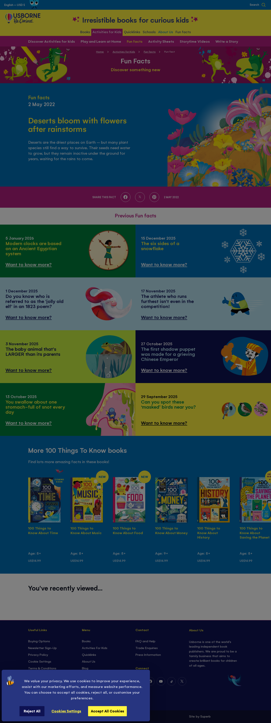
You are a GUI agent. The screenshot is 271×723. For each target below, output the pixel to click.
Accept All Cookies (107, 711)
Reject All (32, 711)
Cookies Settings (66, 711)
